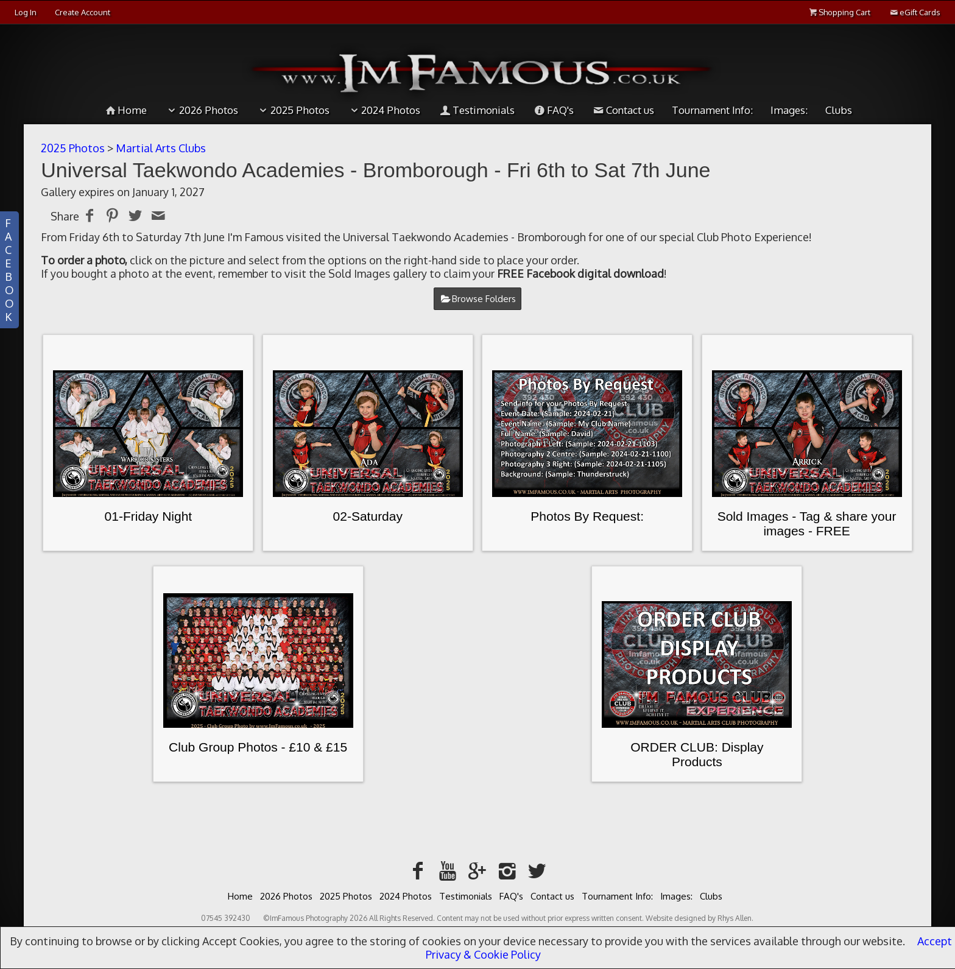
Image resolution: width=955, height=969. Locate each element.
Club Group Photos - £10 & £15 (258, 747)
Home (125, 110)
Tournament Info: (712, 110)
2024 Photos (384, 110)
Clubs (838, 110)
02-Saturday (368, 516)
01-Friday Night (148, 516)
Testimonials (476, 110)
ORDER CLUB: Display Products (696, 754)
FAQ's (553, 110)
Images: (789, 110)
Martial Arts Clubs (161, 148)
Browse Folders (484, 299)
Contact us (622, 110)
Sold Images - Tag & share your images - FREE (807, 523)
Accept (934, 941)
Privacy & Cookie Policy (483, 954)
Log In (26, 12)
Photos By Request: (587, 516)
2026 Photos (201, 110)
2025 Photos (292, 110)
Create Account (82, 12)
